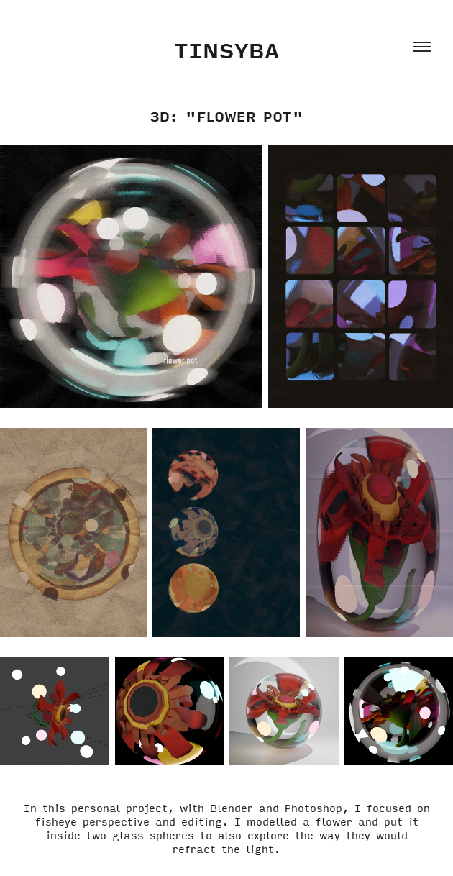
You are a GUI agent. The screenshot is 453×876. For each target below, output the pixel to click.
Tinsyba (226, 49)
